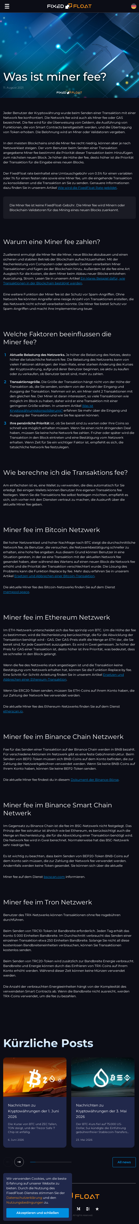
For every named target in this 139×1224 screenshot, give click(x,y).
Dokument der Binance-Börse (95, 780)
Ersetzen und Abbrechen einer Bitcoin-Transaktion (54, 576)
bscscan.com (54, 877)
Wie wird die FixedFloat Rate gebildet (87, 188)
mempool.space (16, 592)
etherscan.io (13, 711)
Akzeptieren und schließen (37, 1213)
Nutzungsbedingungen (24, 1202)
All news (124, 1162)
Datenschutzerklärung (24, 1198)
